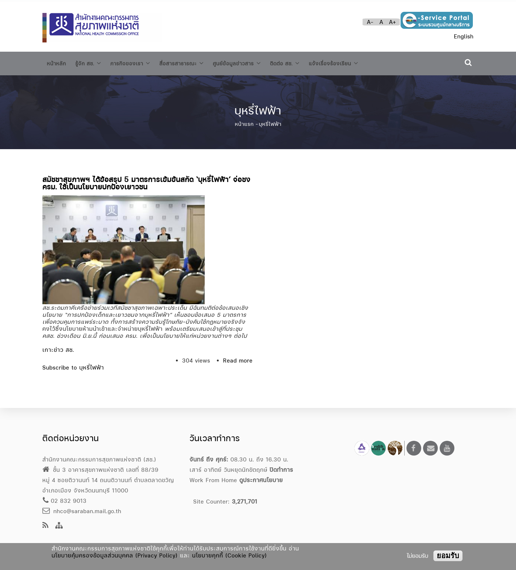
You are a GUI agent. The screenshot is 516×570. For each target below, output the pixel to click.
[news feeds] (45, 525)
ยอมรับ (448, 556)
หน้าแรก (244, 121)
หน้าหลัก (57, 62)
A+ (392, 21)
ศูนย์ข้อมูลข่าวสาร (255, 62)
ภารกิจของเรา (138, 62)
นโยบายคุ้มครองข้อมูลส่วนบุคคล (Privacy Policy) (115, 555)
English (464, 36)
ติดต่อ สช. (308, 62)
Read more (238, 357)
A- (370, 21)
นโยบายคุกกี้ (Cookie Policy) (229, 555)
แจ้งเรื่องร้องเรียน (362, 62)
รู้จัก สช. (92, 62)
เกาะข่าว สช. (58, 347)
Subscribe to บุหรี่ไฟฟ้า (73, 364)
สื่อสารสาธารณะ (195, 62)
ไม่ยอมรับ (417, 555)
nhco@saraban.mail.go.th (81, 511)
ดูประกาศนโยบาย (261, 480)
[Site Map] (59, 525)
